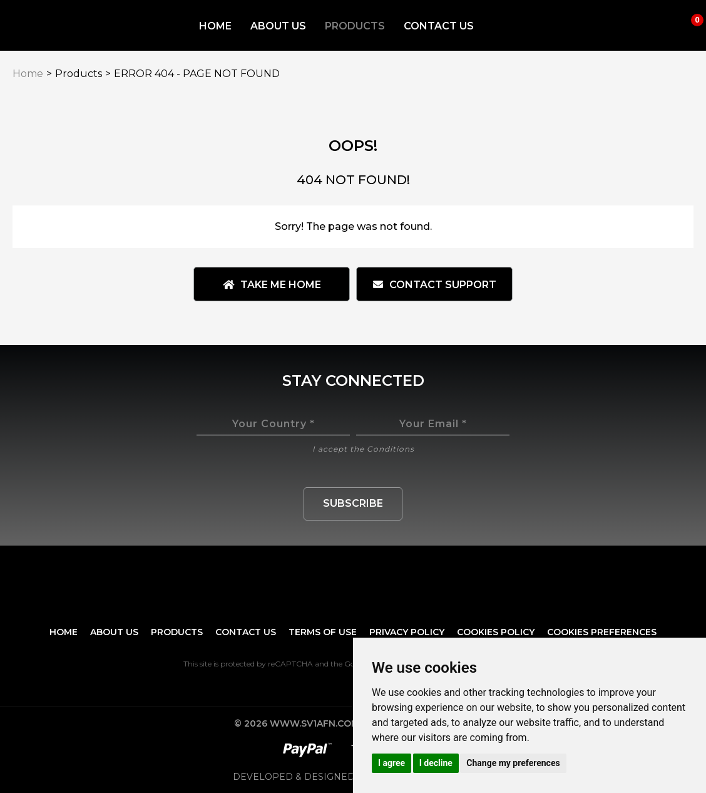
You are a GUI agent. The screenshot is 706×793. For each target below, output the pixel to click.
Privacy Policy (406, 632)
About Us (278, 26)
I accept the (363, 449)
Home (215, 26)
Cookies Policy (496, 632)
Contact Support (434, 285)
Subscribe (353, 503)
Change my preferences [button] (513, 763)
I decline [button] (436, 763)
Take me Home (272, 285)
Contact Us (439, 26)
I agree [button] (391, 763)
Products (355, 26)
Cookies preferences (602, 632)
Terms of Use (323, 632)
